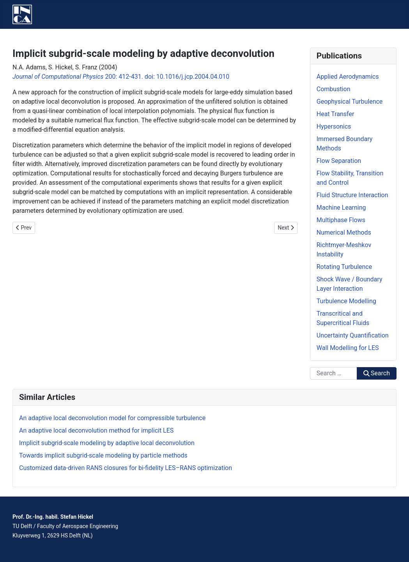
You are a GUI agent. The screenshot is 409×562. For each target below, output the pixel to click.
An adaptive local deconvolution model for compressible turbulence (112, 418)
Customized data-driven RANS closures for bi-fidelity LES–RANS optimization (125, 468)
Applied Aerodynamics (348, 76)
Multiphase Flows (341, 220)
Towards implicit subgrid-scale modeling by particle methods (103, 455)
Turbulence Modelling (346, 301)
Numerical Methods (344, 232)
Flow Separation (339, 160)
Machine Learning (341, 207)
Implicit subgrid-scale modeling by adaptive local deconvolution (107, 443)
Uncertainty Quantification (353, 335)
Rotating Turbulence (344, 266)
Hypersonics (334, 126)
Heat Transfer (335, 114)
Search (376, 373)
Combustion (334, 89)
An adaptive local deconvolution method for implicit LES (96, 430)
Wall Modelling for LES (348, 348)
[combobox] (333, 373)
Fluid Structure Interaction (352, 195)
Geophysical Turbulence (350, 101)
